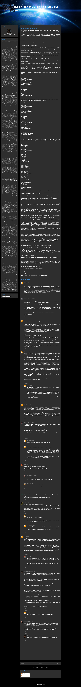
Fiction (3, 131)
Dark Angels (12, 101)
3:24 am (36, 635)
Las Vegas (4, 168)
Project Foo (4, 215)
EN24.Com (3, 114)
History (9, 149)
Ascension (10, 56)
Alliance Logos (12, 47)
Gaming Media (4, 141)
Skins (6, 245)
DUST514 (3, 112)
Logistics (15, 171)
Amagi (11, 49)
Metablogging (5, 184)
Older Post (57, 663)
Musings (5, 193)
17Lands (3, 41)
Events (10, 123)
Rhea (3, 230)
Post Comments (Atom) (43, 667)
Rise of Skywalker (6, 231)
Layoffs (9, 168)
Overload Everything (12, 206)
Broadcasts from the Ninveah (7, 77)
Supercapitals (14, 256)
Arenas (4, 54)
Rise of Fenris (14, 230)
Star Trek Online (5, 252)
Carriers (3, 81)
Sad (14, 235)
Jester (25, 464)
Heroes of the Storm (6, 147)
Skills (39, 275)
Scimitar (11, 236)
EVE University (14, 122)
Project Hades (10, 215)
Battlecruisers (10, 64)
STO (15, 254)
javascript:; (4, 161)
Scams (7, 236)
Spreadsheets (4, 250)
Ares (7, 54)
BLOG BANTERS (10, 21)
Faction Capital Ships (13, 126)
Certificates (15, 83)
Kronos (12, 167)
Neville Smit (9, 196)
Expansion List (13, 125)
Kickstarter (12, 164)
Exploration (7, 126)
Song (14, 247)
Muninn (15, 192)
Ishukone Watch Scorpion (10, 160)
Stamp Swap (8, 251)
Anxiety (3, 52)
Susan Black (6, 257)
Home (40, 663)
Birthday (9, 67)
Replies (26, 383)
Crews (8, 93)
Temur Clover (5, 264)
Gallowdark (3, 139)
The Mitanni (12, 267)
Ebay (16, 112)
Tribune (9, 272)
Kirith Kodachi (26, 422)
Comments (24, 675)
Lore (10, 172)
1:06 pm (29, 320)
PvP (15, 220)
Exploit (3, 126)
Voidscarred (4, 281)
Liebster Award (4, 170)
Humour (8, 151)
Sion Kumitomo (4, 242)
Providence (8, 218)
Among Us (15, 49)
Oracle (15, 205)
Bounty (3, 76)
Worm (16, 288)
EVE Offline (7, 120)
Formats (15, 135)
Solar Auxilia (13, 246)
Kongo (9, 167)
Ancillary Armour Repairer (6, 51)
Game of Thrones (5, 140)
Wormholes (5, 289)
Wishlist (11, 286)
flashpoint (9, 133)
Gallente (6, 138)
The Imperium (7, 267)
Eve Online (12, 120)
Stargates (3, 253)
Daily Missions (10, 100)
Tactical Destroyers (10, 259)
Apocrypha (15, 52)
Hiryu (6, 149)
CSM (16, 95)
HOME (4, 21)
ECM (4, 113)
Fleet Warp (11, 134)
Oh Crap (4, 203)
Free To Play (14, 136)
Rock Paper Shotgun (10, 232)
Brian (25, 536)
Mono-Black (4, 190)
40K (10, 41)
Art (15, 55)
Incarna (15, 154)
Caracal (9, 80)
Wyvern (10, 289)
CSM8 (11, 98)
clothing (10, 86)
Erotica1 (15, 116)
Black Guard (15, 67)
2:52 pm (35, 475)
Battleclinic (4, 64)
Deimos (14, 103)
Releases (7, 228)
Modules (3, 189)
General (15, 141)
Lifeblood (11, 170)
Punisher (7, 220)
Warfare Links (13, 283)
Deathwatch (8, 103)
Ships (5, 241)
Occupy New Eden (5, 202)
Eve (9, 117)
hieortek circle (4, 148)
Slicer (3, 246)
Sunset (8, 256)
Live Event (6, 171)
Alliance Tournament (6, 48)
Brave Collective (12, 76)
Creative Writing (14, 92)
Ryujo (12, 235)
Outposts (5, 206)
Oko (8, 203)
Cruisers (15, 94)
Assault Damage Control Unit (11, 57)
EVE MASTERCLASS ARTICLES (20, 21)
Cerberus (10, 83)
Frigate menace (4, 137)
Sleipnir (14, 245)
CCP (12, 81)
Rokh (14, 233)
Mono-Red (9, 190)
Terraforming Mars (6, 265)
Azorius (9, 61)
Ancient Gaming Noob (11, 50)
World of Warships (8, 287)
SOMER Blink (4, 247)
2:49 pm (32, 440)
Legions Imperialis (12, 169)
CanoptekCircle (4, 79)
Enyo (4, 116)
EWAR (14, 123)
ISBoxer (11, 159)
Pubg (12, 218)
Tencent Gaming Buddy (13, 264)
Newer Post (23, 663)
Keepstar (7, 164)
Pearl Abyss (9, 209)
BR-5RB (7, 76)
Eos (9, 116)
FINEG (4, 132)
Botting (14, 75)
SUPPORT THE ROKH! (30, 21)
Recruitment (8, 226)
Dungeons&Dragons (11, 111)
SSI (8, 250)
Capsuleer (15, 79)
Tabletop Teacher (27, 298)
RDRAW (12, 224)
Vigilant (14, 279)
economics (9, 113)
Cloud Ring (15, 86)
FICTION (38, 21)
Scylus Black (13, 237)
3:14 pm (28, 502)
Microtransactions (11, 185)
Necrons (13, 195)
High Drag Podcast (11, 148)
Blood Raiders (14, 70)
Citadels (15, 85)
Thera (10, 269)
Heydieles (13, 147)
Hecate (14, 146)
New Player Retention (33, 275)
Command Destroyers (11, 87)
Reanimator (6, 225)
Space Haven (7, 249)
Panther (14, 208)
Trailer (9, 271)
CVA (15, 98)
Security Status (8, 238)
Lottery (13, 172)
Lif (8, 170)
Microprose (5, 185)
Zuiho (14, 290)
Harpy (11, 146)
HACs (13, 145)
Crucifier (11, 94)
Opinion (11, 205)
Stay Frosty (4, 254)
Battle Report (10, 63)
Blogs (9, 70)
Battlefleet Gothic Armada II (12, 65)
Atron (7, 59)
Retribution (7, 229)
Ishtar (4, 160)
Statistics (14, 253)
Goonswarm (9, 144)
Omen (7, 204)
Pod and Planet (9, 211)
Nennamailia (4, 196)
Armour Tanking (10, 55)
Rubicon (3, 235)
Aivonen (3, 47)
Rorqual (14, 234)
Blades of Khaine (10, 69)
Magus (10, 176)
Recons (3, 226)
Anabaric (4, 50)
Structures (11, 255)
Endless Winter (12, 114)
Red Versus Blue (6, 227)
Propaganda (9, 217)
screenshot (5, 237)
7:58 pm (31, 556)
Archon (10, 53)
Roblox (4, 232)
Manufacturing (14, 177)
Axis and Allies (14, 60)
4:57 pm (31, 385)
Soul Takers (4, 248)
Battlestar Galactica (12, 66)
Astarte (10, 58)
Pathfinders (4, 209)
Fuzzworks (13, 137)
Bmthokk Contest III (8, 74)
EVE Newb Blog (9, 119)
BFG (3, 67)
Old (11, 203)
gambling (14, 139)
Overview (3, 207)
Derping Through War (10, 104)
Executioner (4, 124)
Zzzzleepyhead (27, 621)
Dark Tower (10, 102)
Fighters (15, 131)
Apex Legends (8, 52)
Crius (11, 93)
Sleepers (9, 245)
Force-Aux (10, 135)
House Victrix (8, 150)
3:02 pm (30, 493)
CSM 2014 (15, 97)
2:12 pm (29, 404)
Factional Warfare (7, 127)
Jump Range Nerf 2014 (6, 162)
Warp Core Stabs (11, 284)
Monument (14, 190)
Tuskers (14, 273)
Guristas (9, 145)
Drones (8, 110)
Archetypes (5, 53)
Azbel (4, 61)
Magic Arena (9, 174)
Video (11, 279)
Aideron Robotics (11, 46)
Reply (25, 294)
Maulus (3, 180)
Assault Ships (4, 58)
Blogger (43, 684)
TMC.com (9, 270)
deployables (4, 104)
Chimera (11, 84)
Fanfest (4, 128)
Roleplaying (4, 234)
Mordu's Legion (8, 191)
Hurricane (14, 151)
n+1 (14, 193)
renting (12, 228)
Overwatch (9, 207)
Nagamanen (4, 194)
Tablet (11, 258)
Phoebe (3, 210)
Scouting (15, 236)
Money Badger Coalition (11, 189)
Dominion (7, 105)
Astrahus (13, 58)
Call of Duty (14, 78)
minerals (13, 186)
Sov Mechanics (10, 248)
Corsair (3, 92)
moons (3, 191)
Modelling (13, 188)
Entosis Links (14, 115)
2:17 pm (32, 422)
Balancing (13, 61)
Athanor (3, 59)
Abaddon (15, 41)
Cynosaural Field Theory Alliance (11, 99)
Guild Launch (4, 145)
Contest (3, 90)
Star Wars (13, 252)
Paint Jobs (14, 207)
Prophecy (14, 217)
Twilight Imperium (10, 274)
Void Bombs (13, 280)
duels (12, 110)
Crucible (7, 94)
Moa (16, 187)
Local (10, 171)
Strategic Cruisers (5, 255)
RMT (16, 231)
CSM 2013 (9, 97)
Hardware (7, 146)
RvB (8, 235)
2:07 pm (29, 351)
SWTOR (6, 258)
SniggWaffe (7, 246)
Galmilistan (9, 139)
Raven (5, 224)
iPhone (7, 159)
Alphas (7, 49)
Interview (11, 158)
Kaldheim (13, 163)
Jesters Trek (10, 161)
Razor (8, 224)
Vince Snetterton (5, 280)
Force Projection (4, 135)
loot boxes (6, 172)
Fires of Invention (12, 132)
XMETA (15, 289)
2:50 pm (28, 464)
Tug (11, 273)
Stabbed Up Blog (13, 250)
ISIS (16, 160)
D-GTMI (4, 100)
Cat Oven (8, 81)
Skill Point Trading (9, 243)
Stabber (3, 251)
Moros (14, 191)
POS (11, 212)
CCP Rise (14, 82)
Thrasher (3, 270)
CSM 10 (4, 96)
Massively (13, 179)
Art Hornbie (26, 493)
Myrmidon (10, 193)
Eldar (14, 113)
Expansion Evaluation (6, 125)
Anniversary (14, 51)
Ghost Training (7, 143)
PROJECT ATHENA (44, 21)
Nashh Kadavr (10, 194)
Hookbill (3, 150)
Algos (7, 47)
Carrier (13, 80)
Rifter (6, 230)
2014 (7, 41)
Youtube (4, 290)
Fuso (9, 137)
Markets (8, 179)
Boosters (9, 75)
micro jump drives (14, 184)
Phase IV (13, 209)
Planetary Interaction (9, 210)
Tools (14, 270)
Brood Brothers (7, 78)
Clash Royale (6, 86)
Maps (5, 178)
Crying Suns (5, 95)
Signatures (13, 241)
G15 (2, 138)
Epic (12, 116)
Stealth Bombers (10, 254)
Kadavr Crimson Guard (6, 163)
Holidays (14, 149)
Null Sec (3, 201)
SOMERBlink (10, 247)
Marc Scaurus (10, 178)
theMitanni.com (4, 269)
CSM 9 (4, 98)
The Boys (9, 266)
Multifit (12, 192)
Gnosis (12, 143)
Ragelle (25, 282)
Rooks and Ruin (9, 234)
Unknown (25, 320)
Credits (4, 93)
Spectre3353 (13, 249)
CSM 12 (9, 96)
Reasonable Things (13, 225)
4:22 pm (33, 571)
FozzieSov (8, 136)
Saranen (3, 236)
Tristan (8, 273)
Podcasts (15, 211)
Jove (15, 161)
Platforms (15, 210)
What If (14, 285)
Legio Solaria (5, 169)
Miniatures (4, 187)
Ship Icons (15, 239)
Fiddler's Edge (10, 131)
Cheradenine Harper (28, 571)
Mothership (3, 192)
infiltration (14, 157)
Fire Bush (29, 525)
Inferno (10, 157)
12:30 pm (33, 298)
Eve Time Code (7, 122)
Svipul (10, 257)
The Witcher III (12, 268)
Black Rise (4, 68)
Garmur (10, 141)
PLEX (4, 211)
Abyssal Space (6, 42)
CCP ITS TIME (8, 82)
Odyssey (15, 202)
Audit (14, 59)
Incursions (6, 155)
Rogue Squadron (9, 233)
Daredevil (7, 101)
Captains (4, 80)
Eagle (13, 112)
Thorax (14, 269)
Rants (15, 223)
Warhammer (4, 284)
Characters (5, 84)
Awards (3, 60)
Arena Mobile (15, 53)
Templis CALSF (14, 263)
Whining (3, 286)
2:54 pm (31, 483)
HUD (13, 150)
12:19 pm (29, 282)
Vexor (16, 278)
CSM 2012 (4, 97)
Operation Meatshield (5, 205)
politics (5, 212)
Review (13, 229)
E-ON (8, 112)
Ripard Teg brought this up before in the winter (34, 268)
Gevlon (25, 502)
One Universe (12, 204)
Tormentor (3, 271)
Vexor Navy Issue (6, 279)
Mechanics (26, 275)
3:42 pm (27, 536)
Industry (4, 157)
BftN (6, 67)
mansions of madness (6, 177)
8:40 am (30, 612)
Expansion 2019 (12, 124)
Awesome (8, 60)
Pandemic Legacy (7, 208)
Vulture (13, 281)
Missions (12, 187)
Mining (8, 187)
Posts (23, 673)
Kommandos (4, 167)
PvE (11, 220)
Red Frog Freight (14, 226)
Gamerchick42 (13, 140)
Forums (4, 136)
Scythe (3, 238)
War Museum (10, 282)
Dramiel (10, 109)
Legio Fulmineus (14, 168)
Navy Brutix (9, 195)
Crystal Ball (10, 95)
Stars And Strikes (9, 253)
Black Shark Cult (10, 68)
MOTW (8, 192)
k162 (14, 162)
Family (16, 127)
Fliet (14, 134)
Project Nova (8, 216)
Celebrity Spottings (5, 83)
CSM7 (8, 98)
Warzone (10, 285)
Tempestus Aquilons (5, 263)
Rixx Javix (26, 351)
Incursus (12, 155)
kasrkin (3, 164)
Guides (13, 144)
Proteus (3, 218)
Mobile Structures (7, 188)
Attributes (10, 59)
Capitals (9, 79)
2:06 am (31, 621)
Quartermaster (14, 221)
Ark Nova (11, 54)
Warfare (6, 283)
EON (7, 116)
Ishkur (16, 159)
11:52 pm (33, 525)
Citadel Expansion (8, 85)
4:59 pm (31, 515)
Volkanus (9, 281)
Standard (13, 251)
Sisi (14, 242)
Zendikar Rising (9, 290)
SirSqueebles (10, 242)
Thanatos (12, 265)
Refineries (13, 227)
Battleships (5, 66)
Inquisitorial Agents (5, 158)
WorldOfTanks (9, 288)
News (12, 197)
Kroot (16, 167)
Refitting (3, 228)
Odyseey (10, 202)
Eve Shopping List (10, 121)
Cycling (3, 99)
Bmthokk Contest (5, 72)
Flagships (3, 133)
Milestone (8, 186)
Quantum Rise (8, 221)
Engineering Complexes (6, 115)
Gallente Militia (12, 138)
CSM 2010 (13, 96)
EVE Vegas (5, 123)
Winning (7, 286)
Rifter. (10, 230)
